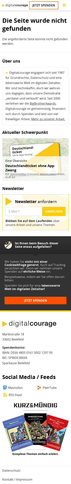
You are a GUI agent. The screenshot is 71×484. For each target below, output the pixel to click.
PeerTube (50, 388)
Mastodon (15, 388)
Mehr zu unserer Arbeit (47, 119)
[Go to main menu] (64, 5)
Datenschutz (11, 470)
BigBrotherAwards (43, 103)
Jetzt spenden (43, 5)
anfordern (36, 201)
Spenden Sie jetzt (17, 285)
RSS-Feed (15, 395)
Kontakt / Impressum (17, 479)
